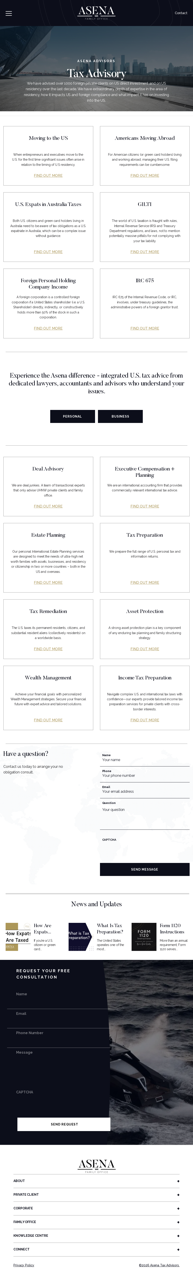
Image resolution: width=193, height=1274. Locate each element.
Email (106, 787)
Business (120, 416)
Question (109, 803)
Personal (72, 416)
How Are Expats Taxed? (42, 932)
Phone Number (29, 1033)
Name (106, 755)
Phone (107, 771)
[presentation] (134, 853)
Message (24, 1052)
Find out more (48, 175)
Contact (181, 13)
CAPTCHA (109, 839)
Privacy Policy (23, 1265)
